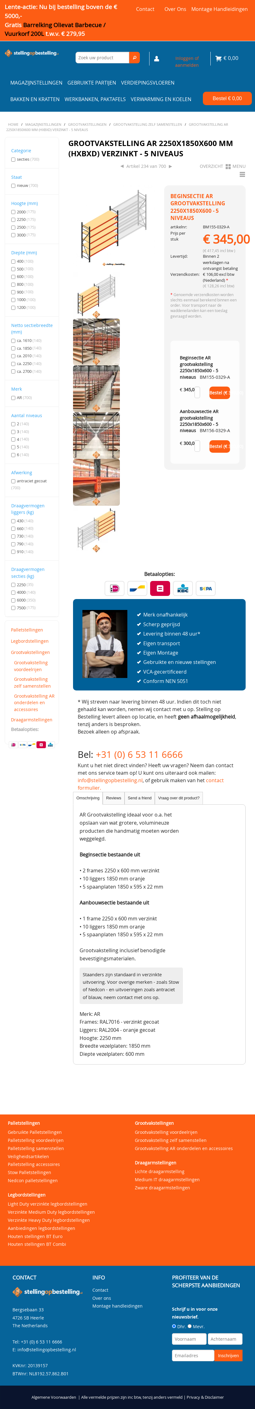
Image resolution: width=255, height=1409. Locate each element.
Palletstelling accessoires (34, 1164)
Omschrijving (88, 798)
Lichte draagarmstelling (159, 1171)
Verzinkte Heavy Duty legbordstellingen (49, 1220)
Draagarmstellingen (31, 720)
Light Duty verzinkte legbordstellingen (47, 1204)
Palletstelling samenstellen (36, 1148)
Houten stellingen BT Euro (35, 1236)
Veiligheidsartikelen (28, 1156)
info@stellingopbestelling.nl (110, 780)
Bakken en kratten (35, 99)
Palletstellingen (27, 630)
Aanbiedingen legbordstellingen (41, 1228)
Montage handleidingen (219, 9)
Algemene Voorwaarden (54, 1397)
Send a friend (140, 798)
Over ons (175, 9)
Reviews (113, 798)
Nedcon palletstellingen (33, 1180)
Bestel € (227, 98)
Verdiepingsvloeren (147, 82)
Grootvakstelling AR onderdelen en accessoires (34, 702)
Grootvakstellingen (30, 652)
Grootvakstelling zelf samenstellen (32, 682)
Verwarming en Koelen (161, 99)
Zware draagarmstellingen (162, 1188)
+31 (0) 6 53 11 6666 (139, 754)
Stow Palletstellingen (29, 1172)
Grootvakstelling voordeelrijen (31, 666)
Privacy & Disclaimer (205, 1397)
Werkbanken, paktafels (95, 99)
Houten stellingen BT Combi (37, 1244)
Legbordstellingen (30, 641)
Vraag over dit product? (179, 798)
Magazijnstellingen (36, 82)
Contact (145, 9)
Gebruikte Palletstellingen (35, 1132)
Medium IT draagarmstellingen (167, 1179)
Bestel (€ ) (219, 393)
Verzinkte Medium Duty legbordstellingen (51, 1212)
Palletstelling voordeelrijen (36, 1140)
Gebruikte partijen (91, 82)
